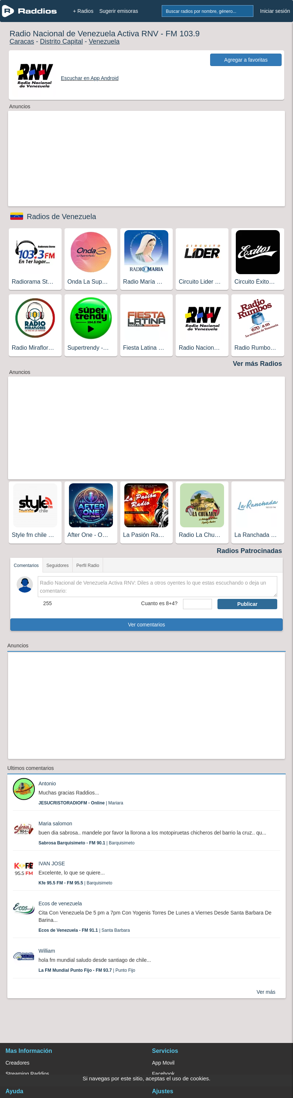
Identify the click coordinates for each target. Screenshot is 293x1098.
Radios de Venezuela (61, 216)
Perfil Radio (87, 565)
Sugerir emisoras (118, 11)
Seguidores (58, 565)
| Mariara (81, 803)
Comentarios (26, 565)
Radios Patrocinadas (249, 551)
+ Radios (83, 11)
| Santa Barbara (84, 930)
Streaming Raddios (27, 1074)
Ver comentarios (146, 625)
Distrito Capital (61, 41)
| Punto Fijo (87, 970)
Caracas (22, 41)
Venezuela (104, 41)
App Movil (163, 1063)
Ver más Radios (257, 363)
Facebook (163, 1074)
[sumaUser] (197, 604)
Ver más (266, 992)
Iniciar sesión (275, 11)
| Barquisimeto (87, 843)
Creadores (17, 1063)
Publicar (247, 604)
